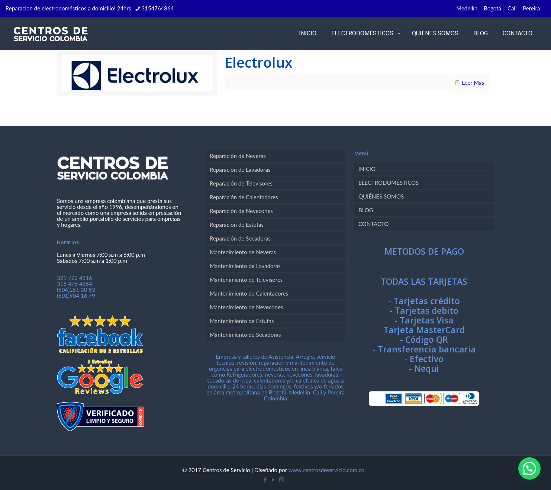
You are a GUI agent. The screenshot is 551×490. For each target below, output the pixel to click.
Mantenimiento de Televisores (246, 279)
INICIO (367, 168)
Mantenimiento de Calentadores (249, 293)
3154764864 (157, 8)
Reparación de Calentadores (244, 197)
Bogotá (492, 8)
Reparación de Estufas (237, 224)
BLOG (365, 210)
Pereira (531, 8)
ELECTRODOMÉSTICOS (388, 182)
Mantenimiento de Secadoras (245, 334)
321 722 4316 (74, 277)
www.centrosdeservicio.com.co (326, 470)
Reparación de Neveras (238, 155)
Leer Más (473, 82)
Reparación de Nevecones (241, 210)
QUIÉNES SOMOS (381, 196)
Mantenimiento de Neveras (243, 252)
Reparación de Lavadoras (240, 169)
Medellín (466, 8)
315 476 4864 (74, 283)
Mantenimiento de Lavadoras (245, 265)
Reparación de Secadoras (240, 238)
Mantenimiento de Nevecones (246, 307)
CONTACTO (373, 223)
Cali (512, 8)
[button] (529, 468)
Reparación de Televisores (241, 183)
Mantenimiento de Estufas (242, 320)
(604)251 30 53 (76, 289)
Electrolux (259, 62)
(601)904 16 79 (76, 295)
